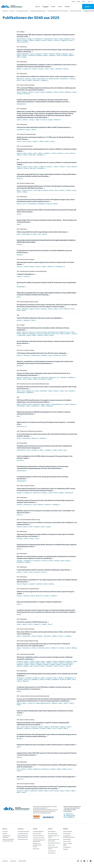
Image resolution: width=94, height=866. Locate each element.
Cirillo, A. (34, 79)
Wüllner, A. (19, 757)
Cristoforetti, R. (21, 129)
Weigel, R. (46, 664)
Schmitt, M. (20, 515)
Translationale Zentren (23, 839)
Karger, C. (24, 57)
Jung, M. (61, 39)
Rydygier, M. (50, 92)
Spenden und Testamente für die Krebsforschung (8, 840)
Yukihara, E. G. (51, 266)
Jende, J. (43, 404)
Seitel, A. (26, 155)
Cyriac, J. (71, 40)
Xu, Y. (58, 377)
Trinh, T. (53, 334)
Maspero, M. (26, 681)
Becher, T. (31, 92)
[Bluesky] (84, 861)
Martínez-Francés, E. (54, 79)
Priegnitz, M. (40, 664)
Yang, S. (19, 42)
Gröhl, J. (25, 153)
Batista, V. (71, 55)
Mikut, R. (56, 493)
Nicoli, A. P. (58, 40)
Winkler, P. (53, 664)
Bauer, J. (24, 310)
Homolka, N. (20, 255)
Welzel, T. (41, 791)
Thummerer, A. (20, 678)
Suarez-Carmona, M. (53, 332)
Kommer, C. (20, 320)
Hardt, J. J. (28, 129)
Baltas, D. (68, 666)
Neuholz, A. (42, 648)
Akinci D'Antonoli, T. (22, 39)
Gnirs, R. (30, 404)
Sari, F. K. (25, 204)
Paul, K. (25, 141)
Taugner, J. (47, 727)
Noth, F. (19, 416)
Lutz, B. (35, 504)
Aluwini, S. (61, 678)
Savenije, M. (50, 678)
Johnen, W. (52, 54)
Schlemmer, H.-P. (36, 406)
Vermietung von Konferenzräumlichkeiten (68, 836)
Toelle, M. (50, 391)
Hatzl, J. (62, 391)
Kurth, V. (19, 345)
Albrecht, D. (47, 334)
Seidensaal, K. (34, 791)
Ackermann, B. (32, 55)
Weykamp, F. (52, 55)
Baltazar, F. (20, 69)
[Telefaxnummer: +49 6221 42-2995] (69, 815)
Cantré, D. (19, 120)
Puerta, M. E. (37, 572)
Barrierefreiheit (22, 861)
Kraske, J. (19, 332)
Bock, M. (56, 666)
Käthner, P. (49, 663)
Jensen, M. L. (20, 266)
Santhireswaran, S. (22, 470)
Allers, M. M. (26, 332)
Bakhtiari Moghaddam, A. (23, 54)
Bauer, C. (25, 703)
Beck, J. (71, 664)
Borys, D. (19, 92)
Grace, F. (30, 153)
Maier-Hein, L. (33, 155)
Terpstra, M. (63, 679)
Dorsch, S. (19, 141)
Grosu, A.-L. (62, 666)
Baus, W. (21, 663)
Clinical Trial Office (37, 833)
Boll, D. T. (45, 40)
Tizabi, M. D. (20, 155)
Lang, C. (71, 54)
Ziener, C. (48, 404)
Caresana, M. (28, 79)
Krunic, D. (68, 332)
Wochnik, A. (20, 94)
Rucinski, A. (27, 94)
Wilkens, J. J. (55, 596)
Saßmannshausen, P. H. (58, 404)
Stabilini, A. (41, 504)
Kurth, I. (31, 527)
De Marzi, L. (52, 584)
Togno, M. (26, 266)
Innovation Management (38, 831)
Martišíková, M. (42, 204)
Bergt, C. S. (57, 391)
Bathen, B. (38, 663)
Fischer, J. (32, 661)
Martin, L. (42, 450)
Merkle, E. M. (38, 40)
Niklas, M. (19, 404)
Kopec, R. (43, 92)
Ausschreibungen (67, 839)
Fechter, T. (27, 661)
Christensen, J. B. (60, 266)
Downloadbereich (67, 847)
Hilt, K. (56, 190)
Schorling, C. (20, 538)
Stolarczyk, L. (36, 80)
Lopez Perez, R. (22, 335)
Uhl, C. (67, 391)
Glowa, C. (19, 190)
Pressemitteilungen (67, 831)
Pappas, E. (26, 666)
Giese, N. (62, 334)
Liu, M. (58, 334)
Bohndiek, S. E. (41, 155)
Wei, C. (18, 727)
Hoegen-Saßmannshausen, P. (43, 703)
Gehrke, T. (55, 204)
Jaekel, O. (44, 266)
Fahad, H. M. (20, 178)
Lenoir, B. (38, 332)
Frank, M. (71, 703)
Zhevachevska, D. (36, 355)
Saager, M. (25, 190)
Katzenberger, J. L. (22, 287)
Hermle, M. (19, 244)
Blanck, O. (59, 664)
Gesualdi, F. (33, 584)
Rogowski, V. (55, 679)
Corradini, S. (48, 679)
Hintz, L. (31, 190)
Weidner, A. (20, 738)
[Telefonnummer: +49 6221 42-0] (69, 814)
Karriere (50, 829)
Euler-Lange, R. (38, 190)
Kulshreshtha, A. (27, 438)
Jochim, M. (59, 55)
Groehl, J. (25, 167)
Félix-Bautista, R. (32, 204)
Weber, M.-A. (57, 120)
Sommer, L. (20, 596)
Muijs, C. (56, 678)
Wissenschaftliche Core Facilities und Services (23, 836)
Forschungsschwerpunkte (23, 831)
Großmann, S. (20, 664)
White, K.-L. (61, 153)
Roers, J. (43, 661)
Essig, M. (44, 120)
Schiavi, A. (56, 92)
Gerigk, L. (32, 120)
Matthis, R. (62, 663)
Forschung (20, 829)
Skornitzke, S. (43, 391)
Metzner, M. (20, 355)
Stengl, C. (34, 69)
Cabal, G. (26, 572)
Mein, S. (47, 69)
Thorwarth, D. (34, 727)
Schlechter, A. (27, 355)
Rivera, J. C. (45, 572)
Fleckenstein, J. (70, 663)
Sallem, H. (27, 791)
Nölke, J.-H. (41, 153)
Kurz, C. (74, 679)
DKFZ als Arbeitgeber (53, 833)
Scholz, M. (68, 190)
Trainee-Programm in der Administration (53, 840)
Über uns (5, 829)
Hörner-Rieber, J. (21, 406)
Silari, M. (24, 80)
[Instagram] (78, 861)
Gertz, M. (51, 493)
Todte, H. (19, 691)
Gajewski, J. (25, 92)
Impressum (5, 861)
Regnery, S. (73, 404)
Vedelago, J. (69, 636)
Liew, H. (74, 190)
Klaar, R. (28, 727)
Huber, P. (46, 335)
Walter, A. (32, 40)
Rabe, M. (66, 728)
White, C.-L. (63, 167)
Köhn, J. (44, 663)
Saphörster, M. (53, 377)
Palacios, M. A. (28, 728)
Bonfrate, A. (40, 584)
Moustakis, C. (49, 666)
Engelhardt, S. (30, 392)
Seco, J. (40, 234)
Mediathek (65, 849)
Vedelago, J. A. (44, 80)
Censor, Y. (37, 92)
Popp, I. (32, 666)
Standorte (5, 833)
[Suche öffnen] (92, 2)
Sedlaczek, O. (36, 404)
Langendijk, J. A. (35, 679)
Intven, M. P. (27, 679)
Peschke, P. (46, 190)
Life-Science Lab (51, 851)
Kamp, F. (43, 678)
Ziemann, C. (70, 661)
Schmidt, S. (73, 79)
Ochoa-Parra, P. (37, 493)
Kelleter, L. (45, 493)
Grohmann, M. (62, 661)
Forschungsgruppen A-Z (23, 833)
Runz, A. (33, 54)
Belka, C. (49, 728)
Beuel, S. (21, 679)
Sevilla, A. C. (20, 572)
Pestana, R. (40, 55)
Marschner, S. (35, 728)
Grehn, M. (55, 661)
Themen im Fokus (67, 841)
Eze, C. (23, 727)
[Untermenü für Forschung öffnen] (45, 6)
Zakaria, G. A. (35, 438)
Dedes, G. (65, 769)
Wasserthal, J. (25, 42)
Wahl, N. (74, 92)
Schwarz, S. (20, 549)
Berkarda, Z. (67, 39)
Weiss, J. (56, 39)
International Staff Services (54, 843)
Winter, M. (45, 561)
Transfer (35, 829)
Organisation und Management (6, 836)
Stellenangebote (51, 831)
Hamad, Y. (19, 204)
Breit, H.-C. (51, 40)
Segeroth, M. (64, 40)
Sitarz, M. (19, 584)
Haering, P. (65, 54)
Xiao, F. (19, 769)
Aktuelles (65, 829)
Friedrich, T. (62, 190)
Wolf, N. (19, 747)
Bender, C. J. (48, 153)
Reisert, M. (19, 40)
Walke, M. (32, 663)
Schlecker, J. (64, 377)
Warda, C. (41, 727)
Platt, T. (73, 309)
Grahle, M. (26, 663)
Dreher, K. (19, 153)
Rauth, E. (26, 538)
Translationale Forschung (38, 838)
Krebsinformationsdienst (38, 835)
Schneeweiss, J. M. (33, 334)
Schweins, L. (20, 561)
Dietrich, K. (67, 309)
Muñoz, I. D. (33, 266)
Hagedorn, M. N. (30, 391)
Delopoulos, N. (37, 769)
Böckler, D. (72, 391)
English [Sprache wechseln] (73, 1)
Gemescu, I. (26, 120)
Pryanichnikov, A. (21, 450)
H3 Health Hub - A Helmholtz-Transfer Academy (37, 845)
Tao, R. (67, 153)
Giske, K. (25, 404)
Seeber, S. (19, 55)
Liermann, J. (41, 69)
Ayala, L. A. (37, 167)
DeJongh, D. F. (49, 450)
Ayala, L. (35, 153)
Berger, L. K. (31, 39)
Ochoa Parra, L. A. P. (22, 426)
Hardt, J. (19, 224)
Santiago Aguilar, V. (22, 481)
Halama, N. (40, 335)
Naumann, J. (44, 309)
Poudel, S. (19, 438)
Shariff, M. (56, 663)
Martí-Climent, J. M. (43, 79)
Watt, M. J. (55, 153)
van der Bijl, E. (29, 678)
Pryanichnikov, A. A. (27, 234)
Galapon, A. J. (37, 678)
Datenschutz (13, 861)
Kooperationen (36, 849)
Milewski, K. (25, 309)
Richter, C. (19, 379)
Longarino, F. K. (27, 69)
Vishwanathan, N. (48, 39)
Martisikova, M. (57, 355)
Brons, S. (19, 80)
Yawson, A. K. (31, 703)
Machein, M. (20, 666)
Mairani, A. (66, 69)
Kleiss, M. (25, 624)
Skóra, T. (62, 92)
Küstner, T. (26, 40)
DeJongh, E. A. (35, 450)
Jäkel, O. (19, 57)
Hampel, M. (62, 332)
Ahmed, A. (44, 332)
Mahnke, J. (40, 636)
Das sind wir (5, 831)
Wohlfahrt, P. (71, 377)
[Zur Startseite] (12, 6)
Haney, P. (19, 214)
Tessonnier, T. (59, 69)
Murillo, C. (25, 55)
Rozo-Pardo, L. (48, 636)
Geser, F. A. (62, 636)
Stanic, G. (19, 604)
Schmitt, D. (65, 664)
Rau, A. (73, 39)
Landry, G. (19, 681)
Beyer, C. (46, 55)
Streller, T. (27, 664)
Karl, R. (23, 391)
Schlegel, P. (45, 355)
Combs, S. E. (48, 596)
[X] (87, 861)
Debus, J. (52, 69)
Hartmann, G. (43, 438)
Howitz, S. (33, 664)
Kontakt (78, 1)
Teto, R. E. (30, 624)
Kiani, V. (19, 297)
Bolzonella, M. (20, 79)
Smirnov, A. (32, 332)
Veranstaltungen (67, 833)
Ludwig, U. (49, 661)
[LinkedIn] (81, 861)
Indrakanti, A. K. (39, 39)
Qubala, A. (65, 55)
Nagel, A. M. (39, 120)
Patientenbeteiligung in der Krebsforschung (39, 840)
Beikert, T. (25, 334)
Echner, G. (46, 54)
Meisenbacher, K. (21, 392)
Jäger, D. (29, 335)
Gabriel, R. (59, 54)
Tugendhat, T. (27, 320)
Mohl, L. (19, 391)
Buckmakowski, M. (21, 104)
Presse (83, 1)
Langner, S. (51, 120)
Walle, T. (52, 335)
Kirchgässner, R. (28, 493)
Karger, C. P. (36, 141)
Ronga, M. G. (25, 584)
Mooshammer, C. (64, 79)
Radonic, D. (24, 769)
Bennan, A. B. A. (40, 596)
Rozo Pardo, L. (20, 460)
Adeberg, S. (55, 703)
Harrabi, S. (51, 561)
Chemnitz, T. (27, 596)
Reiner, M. (37, 666)
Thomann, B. (20, 661)
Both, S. (42, 679)
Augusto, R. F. (39, 54)
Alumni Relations (51, 853)
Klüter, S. (52, 141)
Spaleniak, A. (68, 92)
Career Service (51, 845)
